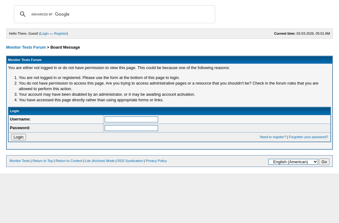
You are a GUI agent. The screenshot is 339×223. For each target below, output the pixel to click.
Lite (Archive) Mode (100, 161)
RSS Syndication (130, 161)
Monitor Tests (20, 161)
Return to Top (42, 161)
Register (60, 33)
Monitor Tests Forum (26, 47)
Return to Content (69, 161)
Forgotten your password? (308, 137)
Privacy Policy (156, 161)
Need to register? (273, 137)
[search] (113, 14)
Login (44, 33)
